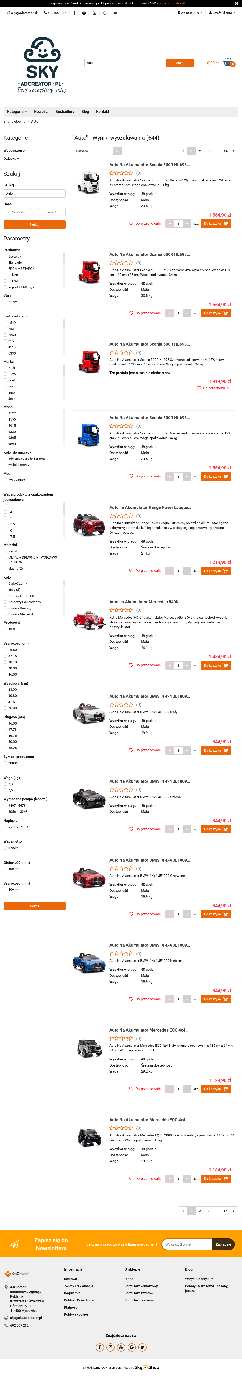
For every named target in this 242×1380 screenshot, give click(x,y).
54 (226, 151)
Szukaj (34, 225)
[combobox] (97, 151)
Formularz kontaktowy (141, 1286)
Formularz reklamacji (140, 1300)
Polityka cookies (76, 1314)
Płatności (71, 1307)
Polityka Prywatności (79, 1300)
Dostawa (70, 1279)
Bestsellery (65, 111)
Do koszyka (216, 223)
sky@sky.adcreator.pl (26, 1318)
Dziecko (11, 158)
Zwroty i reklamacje (78, 1286)
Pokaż (34, 906)
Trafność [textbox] (81, 151)
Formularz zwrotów (139, 1293)
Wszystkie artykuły (199, 1279)
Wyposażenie (15, 150)
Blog (85, 111)
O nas (129, 1279)
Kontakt (102, 111)
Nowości (41, 111)
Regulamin (72, 1293)
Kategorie (17, 111)
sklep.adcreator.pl (171, 3)
